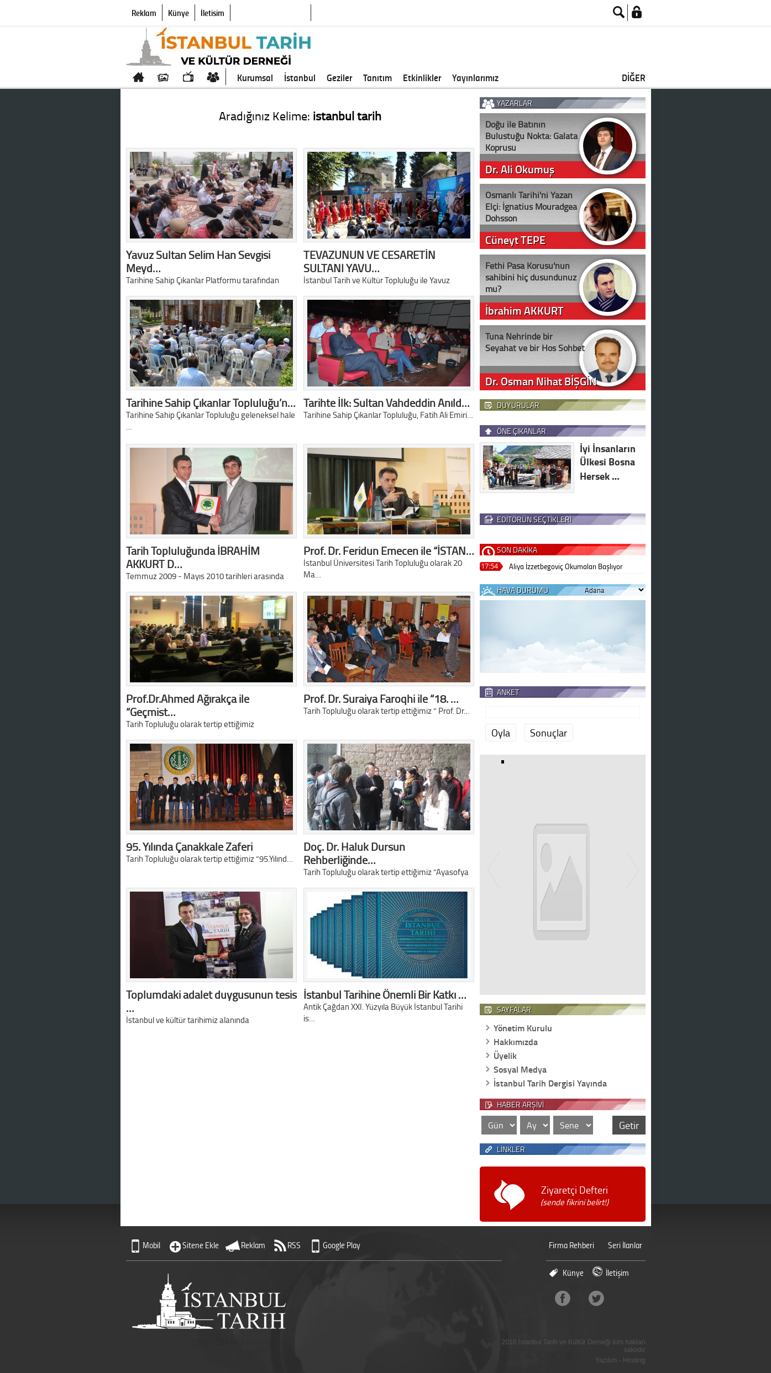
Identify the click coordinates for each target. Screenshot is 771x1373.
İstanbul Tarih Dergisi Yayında (550, 1083)
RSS (294, 1245)
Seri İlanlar (625, 1245)
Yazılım (606, 1360)
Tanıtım (377, 77)
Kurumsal (255, 77)
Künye (178, 13)
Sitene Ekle (200, 1245)
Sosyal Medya (520, 1069)
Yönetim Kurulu (523, 1027)
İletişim (212, 13)
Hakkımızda (516, 1041)
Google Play (341, 1245)
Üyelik (505, 1055)
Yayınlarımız (475, 77)
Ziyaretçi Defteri (575, 1195)
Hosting (634, 1360)
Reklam (144, 13)
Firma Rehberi (571, 1245)
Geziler (339, 77)
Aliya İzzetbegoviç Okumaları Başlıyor (565, 566)
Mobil (151, 1245)
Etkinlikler (422, 77)
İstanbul (300, 77)
